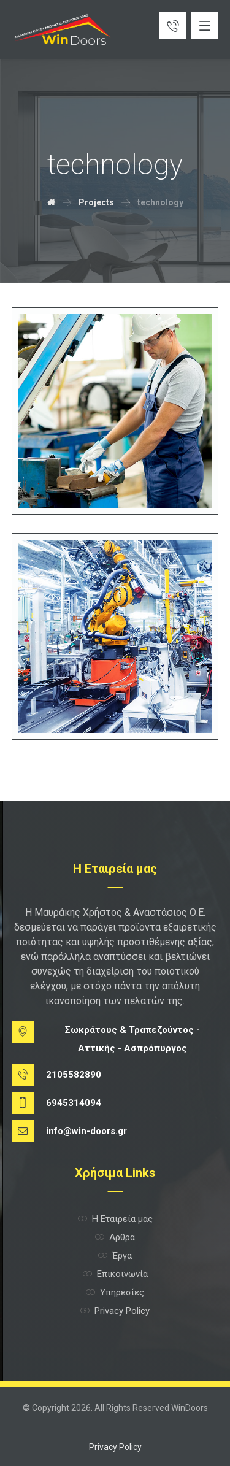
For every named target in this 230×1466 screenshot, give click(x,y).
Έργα (115, 1255)
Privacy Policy (115, 1310)
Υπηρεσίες (115, 1292)
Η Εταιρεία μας (115, 1218)
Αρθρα (115, 1237)
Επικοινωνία (115, 1274)
